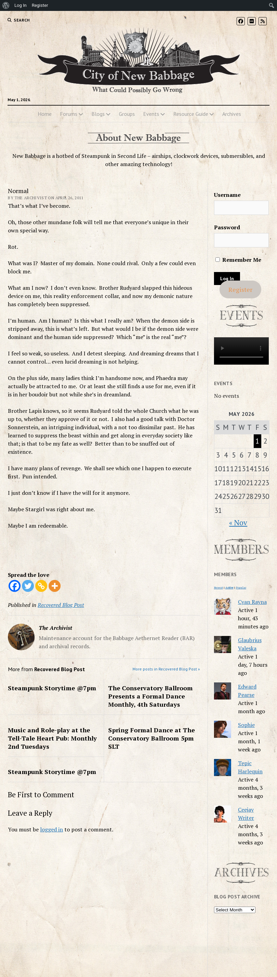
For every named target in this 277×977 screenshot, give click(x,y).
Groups (127, 113)
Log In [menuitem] (20, 5)
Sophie (246, 725)
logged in (51, 829)
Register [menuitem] (40, 5)
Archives (231, 113)
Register (240, 289)
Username (227, 195)
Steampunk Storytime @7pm (52, 688)
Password (227, 227)
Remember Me (238, 259)
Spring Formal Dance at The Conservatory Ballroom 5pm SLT (151, 738)
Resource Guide (190, 113)
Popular (241, 587)
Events (151, 113)
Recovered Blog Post (61, 605)
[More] (55, 586)
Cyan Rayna (252, 602)
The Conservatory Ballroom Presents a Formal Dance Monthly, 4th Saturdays (150, 696)
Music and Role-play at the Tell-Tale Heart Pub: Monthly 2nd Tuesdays (52, 738)
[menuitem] (6, 5)
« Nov (238, 522)
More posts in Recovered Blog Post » (166, 668)
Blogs (98, 113)
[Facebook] (15, 586)
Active (229, 587)
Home (45, 113)
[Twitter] (28, 586)
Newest (218, 587)
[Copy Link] (41, 586)
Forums (68, 113)
